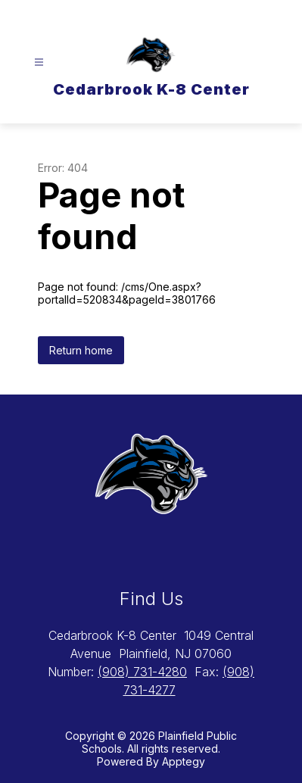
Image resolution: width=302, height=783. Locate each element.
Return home (81, 350)
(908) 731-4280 (142, 671)
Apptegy (183, 761)
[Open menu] (39, 62)
